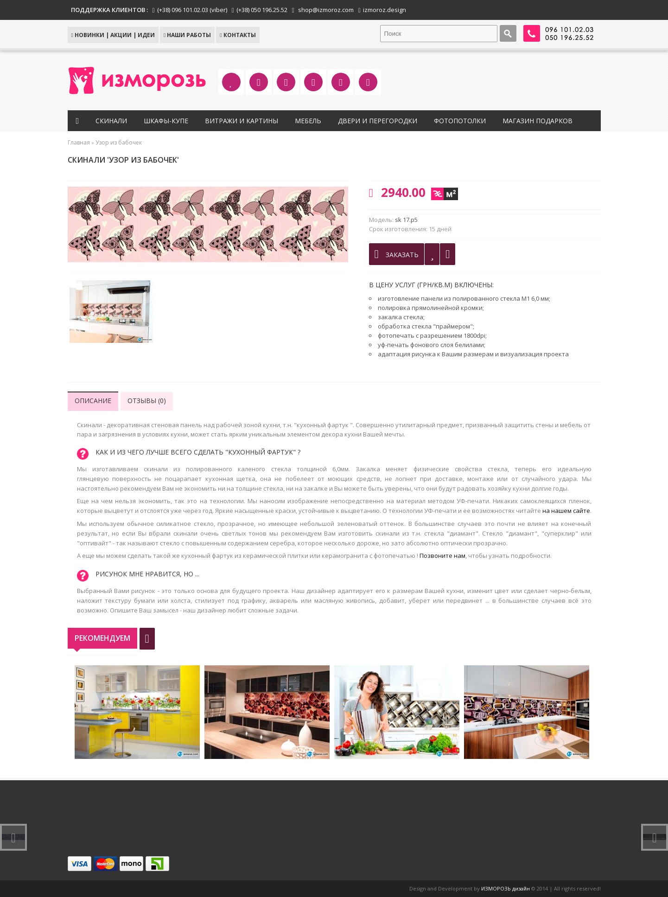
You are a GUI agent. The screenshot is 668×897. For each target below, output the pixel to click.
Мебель (308, 120)
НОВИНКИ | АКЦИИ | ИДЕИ (113, 35)
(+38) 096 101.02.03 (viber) (192, 10)
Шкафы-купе (166, 120)
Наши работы (187, 35)
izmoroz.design (384, 10)
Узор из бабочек (118, 142)
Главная (79, 142)
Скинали (111, 120)
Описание (93, 400)
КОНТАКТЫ (237, 35)
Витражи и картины (241, 120)
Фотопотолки (460, 120)
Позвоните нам (442, 555)
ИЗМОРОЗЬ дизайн (505, 888)
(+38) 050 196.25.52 (261, 10)
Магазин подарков (538, 120)
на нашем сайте (566, 510)
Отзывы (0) (146, 400)
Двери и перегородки (377, 120)
